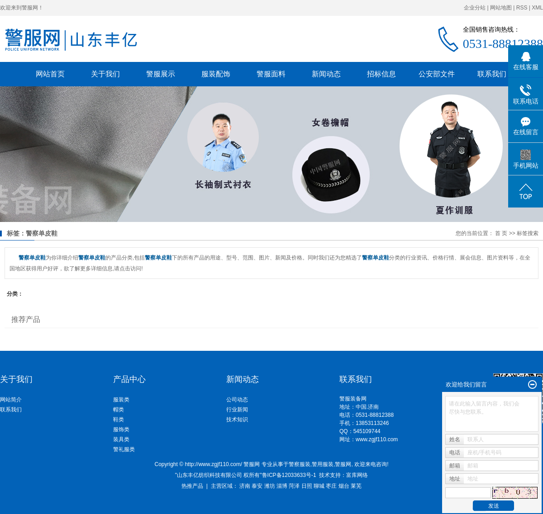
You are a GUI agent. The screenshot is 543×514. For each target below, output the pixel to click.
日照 (306, 486)
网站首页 (50, 74)
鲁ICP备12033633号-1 (289, 475)
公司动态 (237, 399)
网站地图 (501, 8)
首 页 (501, 233)
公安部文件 (437, 74)
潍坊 (269, 486)
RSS (522, 8)
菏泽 (294, 486)
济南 (244, 486)
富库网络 (357, 475)
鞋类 (118, 419)
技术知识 (237, 419)
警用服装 (322, 464)
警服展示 (160, 74)
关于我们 (105, 74)
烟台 (343, 486)
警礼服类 (124, 449)
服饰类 (121, 429)
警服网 (343, 464)
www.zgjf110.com (377, 439)
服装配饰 (215, 74)
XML (537, 8)
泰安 (257, 486)
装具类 (121, 439)
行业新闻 (237, 409)
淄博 (281, 486)
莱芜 (356, 486)
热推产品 (192, 486)
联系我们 (491, 74)
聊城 (319, 486)
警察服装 (299, 464)
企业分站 (475, 8)
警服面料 (271, 74)
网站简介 (11, 399)
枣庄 (331, 486)
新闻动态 (326, 74)
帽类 (118, 409)
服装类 (121, 399)
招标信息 (381, 74)
